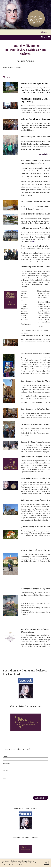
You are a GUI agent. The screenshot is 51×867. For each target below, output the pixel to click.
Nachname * (25, 765)
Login (44, 32)
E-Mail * (25, 772)
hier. (34, 241)
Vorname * (25, 758)
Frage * (25, 784)
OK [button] (46, 863)
